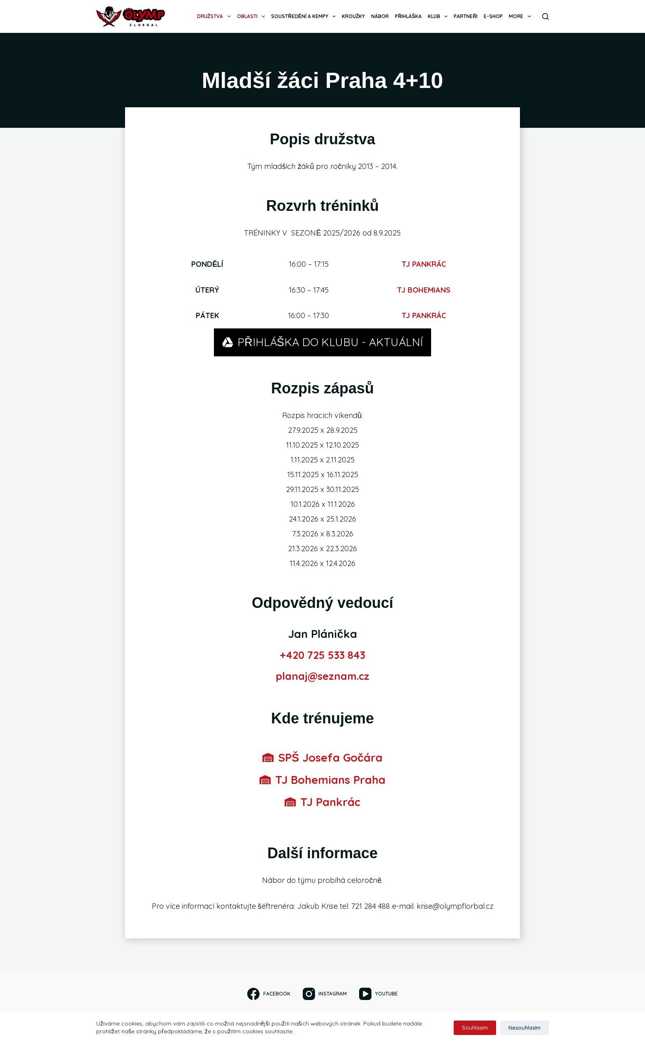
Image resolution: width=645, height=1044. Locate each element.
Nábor (380, 16)
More (521, 16)
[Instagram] (325, 994)
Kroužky (353, 16)
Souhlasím (475, 1027)
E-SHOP (493, 16)
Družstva (215, 16)
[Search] (545, 16)
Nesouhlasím (524, 1027)
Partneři (466, 16)
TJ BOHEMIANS (423, 290)
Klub (439, 16)
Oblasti (252, 16)
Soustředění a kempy (305, 16)
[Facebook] (268, 994)
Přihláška (408, 16)
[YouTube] (378, 994)
